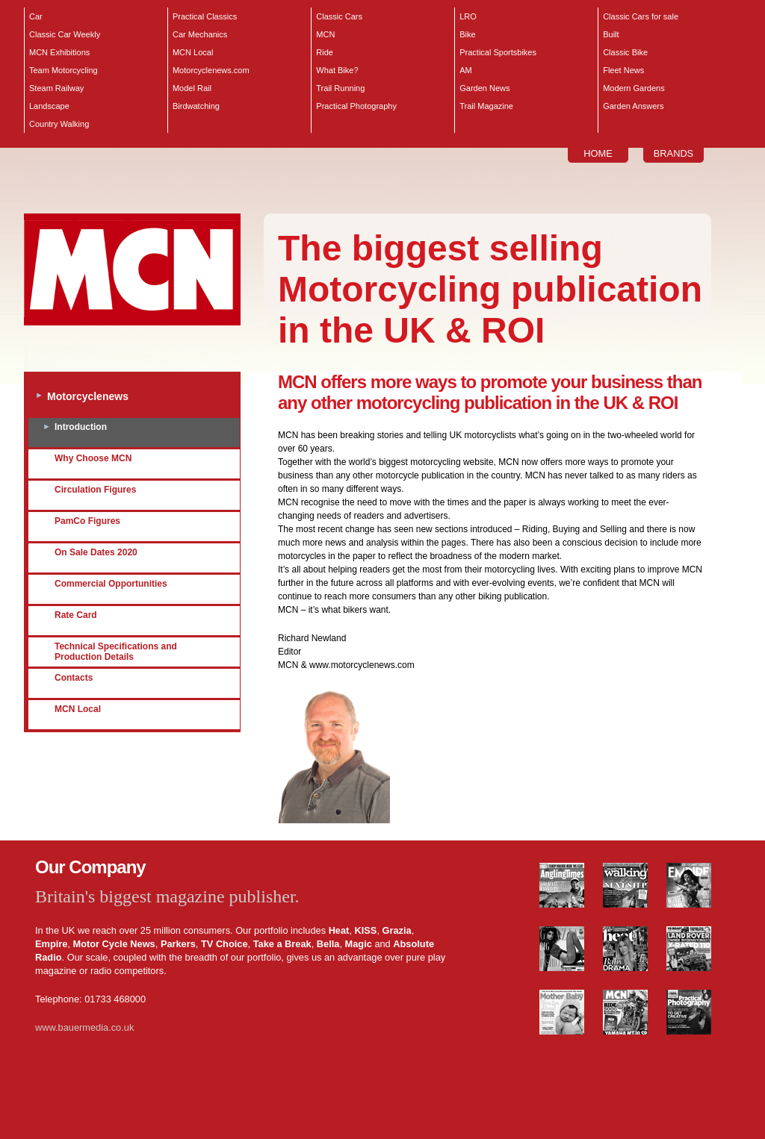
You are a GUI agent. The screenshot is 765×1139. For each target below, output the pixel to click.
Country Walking (59, 123)
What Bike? (337, 70)
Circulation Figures (95, 489)
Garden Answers (633, 106)
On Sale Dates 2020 (96, 552)
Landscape (49, 106)
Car (36, 16)
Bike (467, 34)
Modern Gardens (634, 88)
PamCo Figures (87, 521)
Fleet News (623, 70)
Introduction (81, 427)
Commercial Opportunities (111, 583)
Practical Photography (356, 106)
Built (611, 34)
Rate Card (76, 615)
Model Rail (192, 88)
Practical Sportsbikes (497, 52)
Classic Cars (339, 16)
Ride (324, 52)
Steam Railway (56, 88)
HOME (597, 153)
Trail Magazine (486, 106)
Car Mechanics (200, 34)
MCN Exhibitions (59, 52)
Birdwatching (196, 106)
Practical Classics (205, 16)
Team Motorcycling (63, 70)
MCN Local (193, 52)
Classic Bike (625, 52)
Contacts (74, 678)
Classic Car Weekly (64, 34)
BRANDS (673, 153)
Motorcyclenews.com (211, 70)
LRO (468, 16)
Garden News (484, 88)
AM (465, 70)
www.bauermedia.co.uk (84, 1027)
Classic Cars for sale (640, 16)
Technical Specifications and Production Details (116, 651)
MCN (325, 34)
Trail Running (340, 88)
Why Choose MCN (93, 458)
